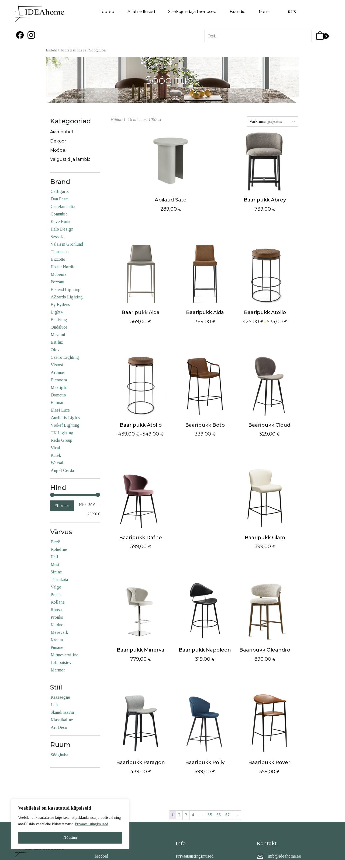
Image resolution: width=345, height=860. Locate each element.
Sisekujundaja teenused (192, 11)
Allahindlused (141, 11)
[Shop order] (272, 121)
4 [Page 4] (193, 548)
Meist (264, 11)
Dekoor (58, 141)
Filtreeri (62, 505)
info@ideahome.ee (284, 817)
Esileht (51, 50)
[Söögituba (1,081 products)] (75, 755)
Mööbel (58, 150)
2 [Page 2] (179, 548)
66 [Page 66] (218, 548)
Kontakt (182, 833)
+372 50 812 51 (281, 825)
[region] (70, 824)
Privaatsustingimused (91, 824)
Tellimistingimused (193, 825)
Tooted (107, 11)
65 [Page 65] (210, 548)
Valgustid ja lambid (70, 159)
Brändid (238, 11)
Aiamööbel (61, 131)
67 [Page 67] (227, 548)
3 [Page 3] (186, 548)
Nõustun (70, 837)
